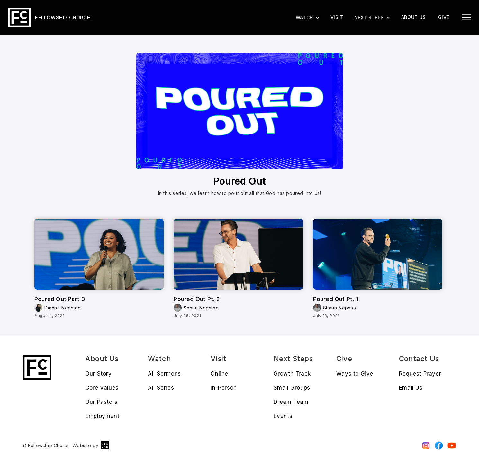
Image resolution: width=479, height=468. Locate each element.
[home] (49, 17)
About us (413, 17)
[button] (372, 17)
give (443, 17)
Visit (336, 17)
